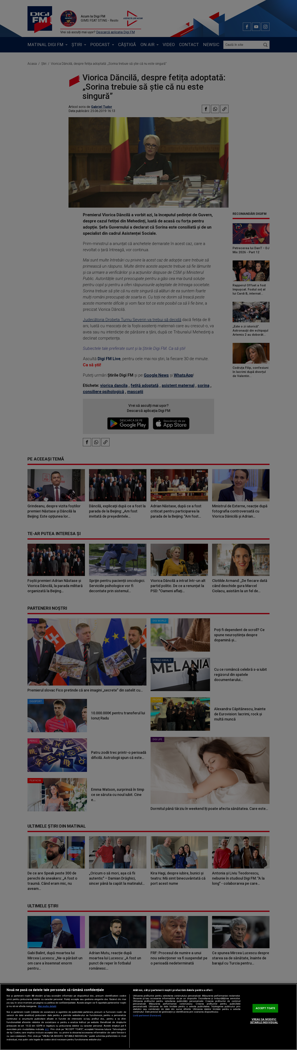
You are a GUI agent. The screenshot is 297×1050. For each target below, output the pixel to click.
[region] (148, 1017)
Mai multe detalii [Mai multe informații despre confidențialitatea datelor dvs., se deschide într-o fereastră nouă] (47, 1006)
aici (47, 1029)
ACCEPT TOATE (265, 1008)
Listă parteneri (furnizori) (147, 1015)
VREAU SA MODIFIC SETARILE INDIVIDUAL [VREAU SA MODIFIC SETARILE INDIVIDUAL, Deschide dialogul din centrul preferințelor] (264, 1021)
